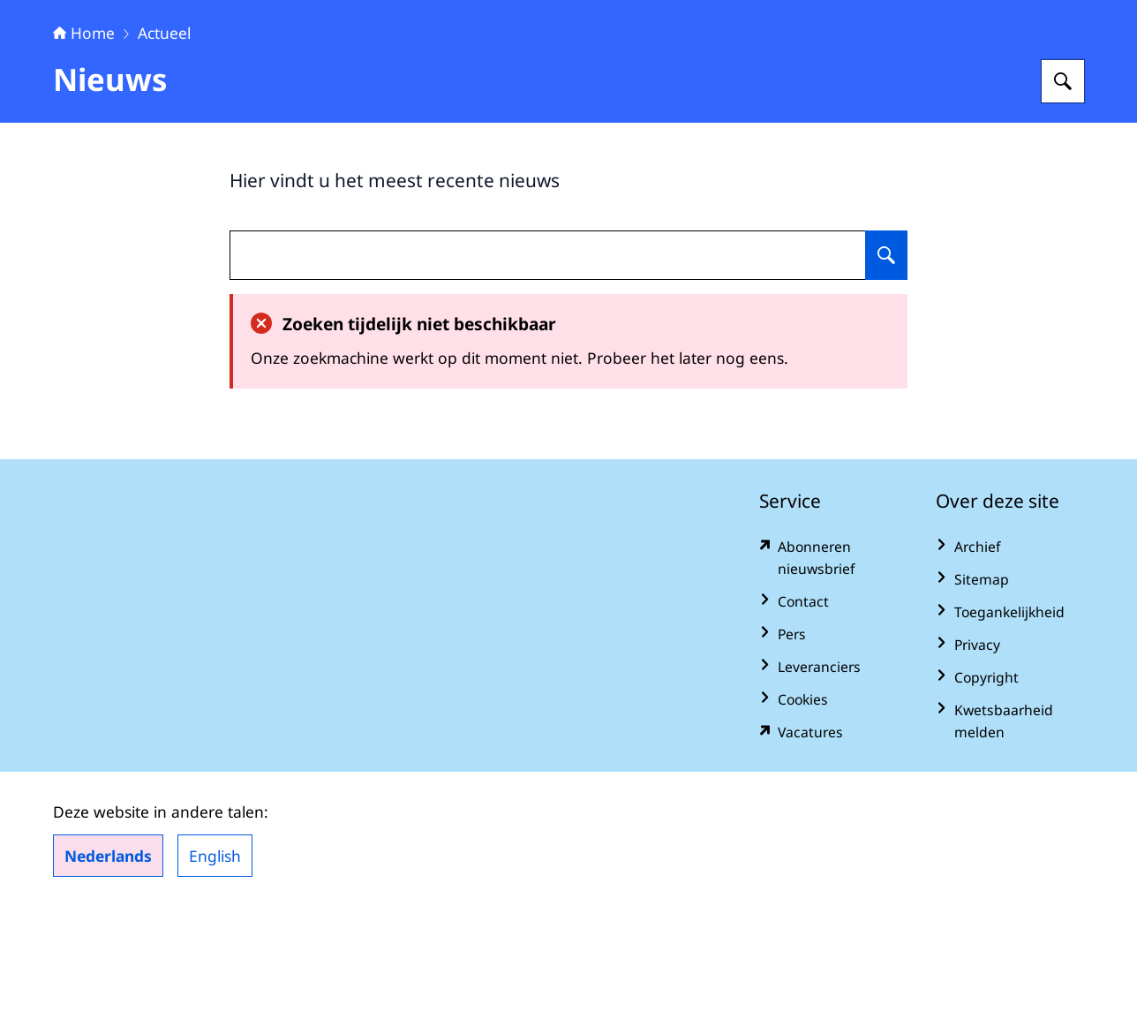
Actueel (164, 143)
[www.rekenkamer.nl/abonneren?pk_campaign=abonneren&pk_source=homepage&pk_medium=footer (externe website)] (833, 668)
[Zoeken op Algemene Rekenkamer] (1063, 191)
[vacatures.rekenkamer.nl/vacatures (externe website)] (833, 843)
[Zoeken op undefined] (886, 365)
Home (84, 143)
